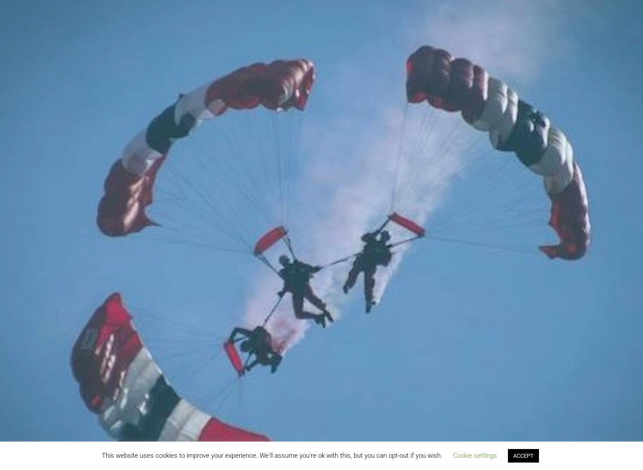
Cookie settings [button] (475, 456)
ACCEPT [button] (523, 456)
